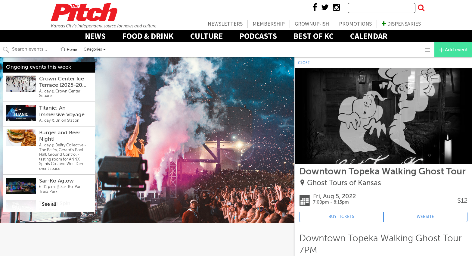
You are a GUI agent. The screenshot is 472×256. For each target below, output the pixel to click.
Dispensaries (401, 23)
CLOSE (304, 63)
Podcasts (258, 36)
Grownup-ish (312, 23)
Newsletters (225, 23)
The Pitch (84, 12)
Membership (269, 23)
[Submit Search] (421, 8)
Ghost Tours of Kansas (344, 183)
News (95, 36)
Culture (206, 36)
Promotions (355, 23)
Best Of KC (313, 36)
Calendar (368, 36)
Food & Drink (148, 36)
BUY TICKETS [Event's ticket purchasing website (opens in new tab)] (341, 216)
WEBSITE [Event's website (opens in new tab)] (425, 216)
